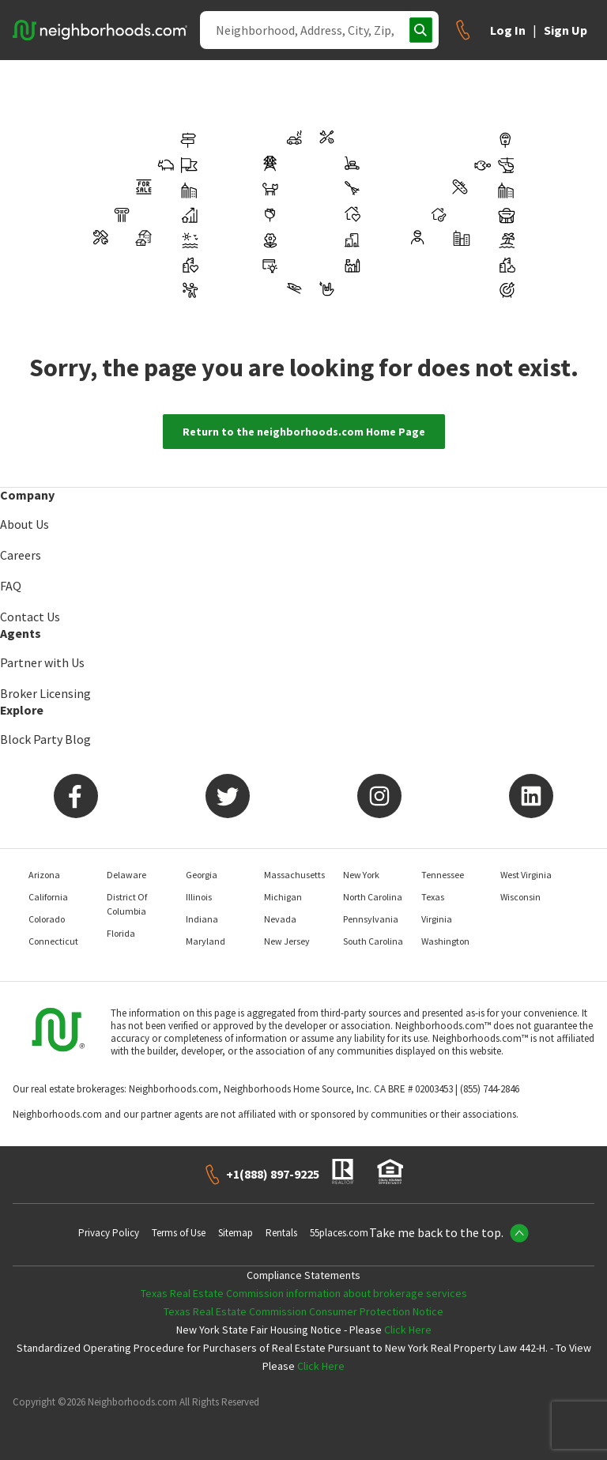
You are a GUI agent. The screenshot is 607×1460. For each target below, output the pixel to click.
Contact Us (30, 616)
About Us (24, 524)
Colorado (46, 919)
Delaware (126, 875)
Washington (445, 941)
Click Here (408, 1329)
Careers (20, 555)
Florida (121, 933)
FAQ (10, 586)
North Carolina (372, 897)
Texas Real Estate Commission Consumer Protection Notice (303, 1311)
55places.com (339, 1232)
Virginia (436, 919)
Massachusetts (294, 875)
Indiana (202, 919)
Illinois (199, 897)
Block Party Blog (45, 739)
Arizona (44, 875)
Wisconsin (520, 897)
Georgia (201, 875)
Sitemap (235, 1232)
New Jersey (287, 941)
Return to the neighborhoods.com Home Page (304, 431)
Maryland (205, 941)
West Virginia (526, 875)
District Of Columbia (127, 904)
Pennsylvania (370, 919)
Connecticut (53, 941)
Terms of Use (178, 1232)
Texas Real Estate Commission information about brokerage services (304, 1293)
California (48, 897)
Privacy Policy (108, 1232)
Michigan (283, 897)
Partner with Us (42, 662)
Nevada (280, 919)
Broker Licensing (45, 693)
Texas (432, 897)
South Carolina (373, 941)
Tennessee (442, 875)
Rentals (281, 1232)
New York (361, 875)
